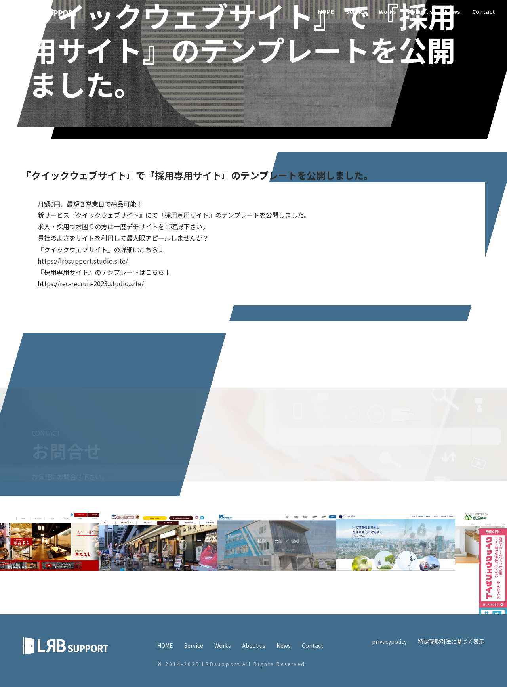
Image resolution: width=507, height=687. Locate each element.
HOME (326, 11)
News (452, 11)
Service (356, 11)
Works (387, 11)
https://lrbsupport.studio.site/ (83, 261)
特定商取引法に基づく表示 (451, 641)
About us (420, 11)
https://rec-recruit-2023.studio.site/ (91, 283)
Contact (483, 11)
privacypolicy (389, 641)
